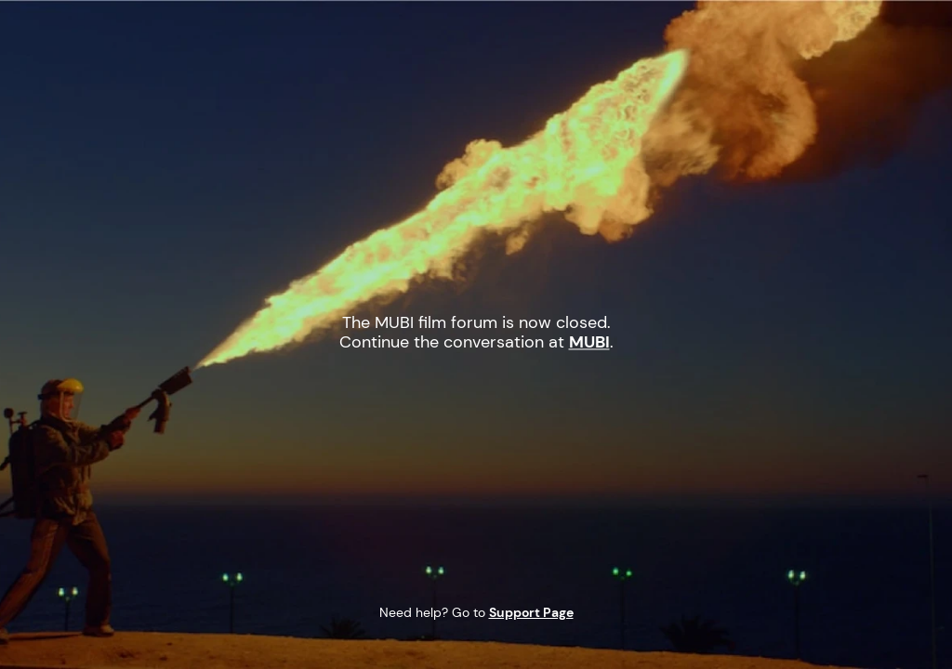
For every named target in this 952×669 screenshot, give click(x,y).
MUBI (178, 40)
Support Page (531, 612)
